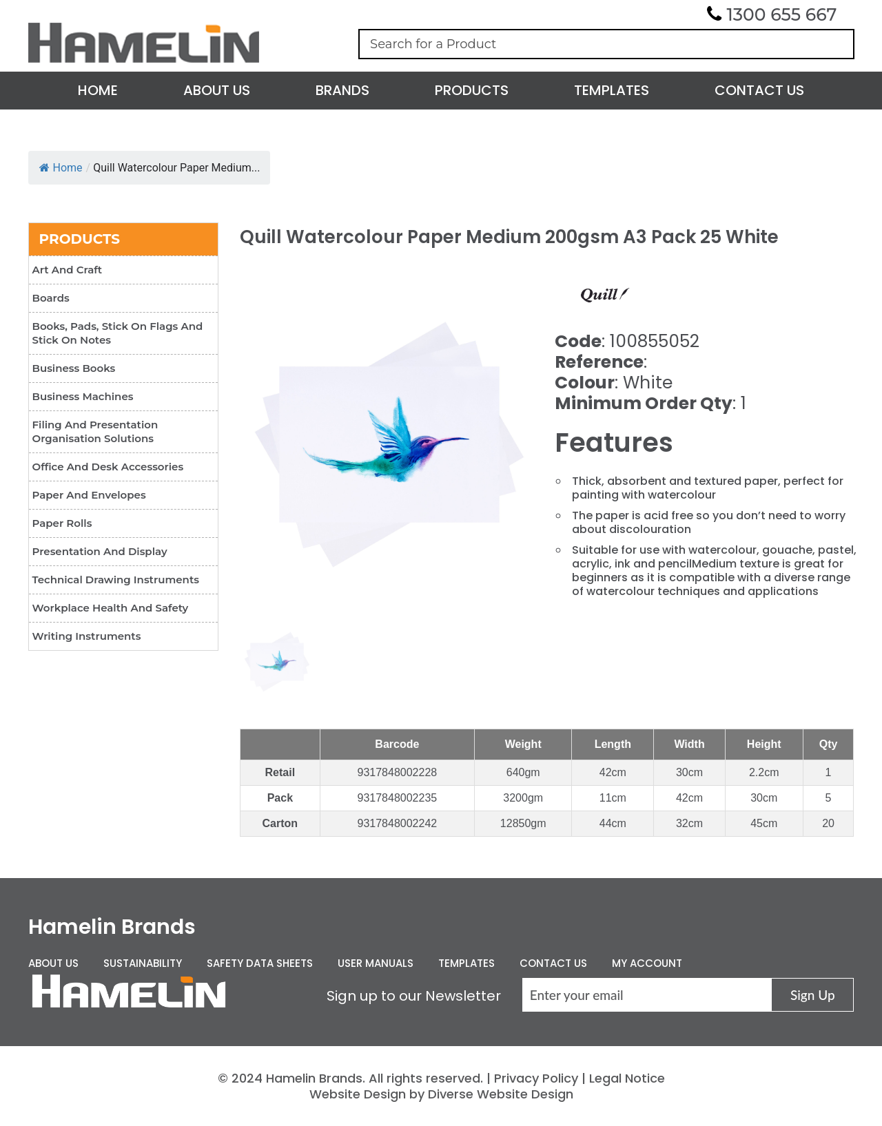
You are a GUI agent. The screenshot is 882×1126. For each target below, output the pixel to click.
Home (98, 90)
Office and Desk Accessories (108, 466)
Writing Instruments (86, 636)
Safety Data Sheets (260, 963)
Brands (342, 90)
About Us (216, 90)
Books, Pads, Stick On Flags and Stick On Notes (117, 333)
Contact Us (759, 90)
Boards (51, 297)
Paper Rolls (62, 523)
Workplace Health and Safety (110, 607)
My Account (647, 963)
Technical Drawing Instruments (115, 579)
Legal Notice (627, 1078)
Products (472, 90)
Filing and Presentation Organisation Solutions (95, 431)
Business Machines (83, 396)
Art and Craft (67, 269)
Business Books (74, 368)
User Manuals (375, 963)
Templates (611, 90)
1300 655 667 (782, 14)
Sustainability (142, 963)
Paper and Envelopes (89, 494)
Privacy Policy (536, 1078)
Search (837, 44)
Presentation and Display (99, 551)
